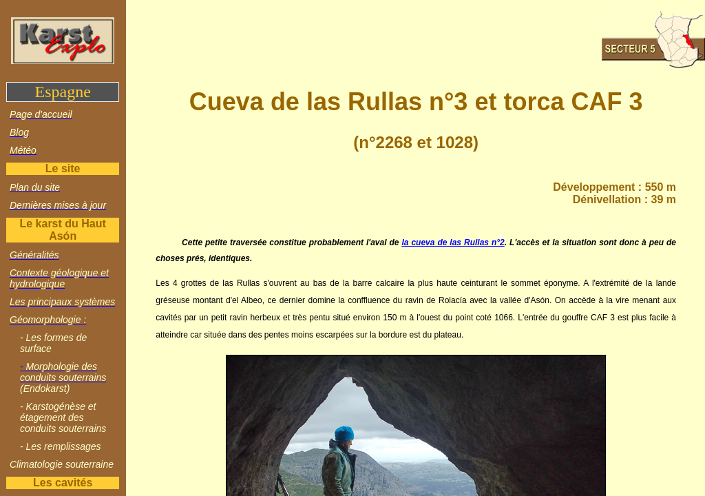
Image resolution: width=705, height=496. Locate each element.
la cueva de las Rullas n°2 (452, 242)
